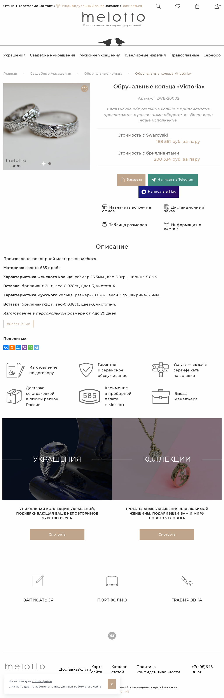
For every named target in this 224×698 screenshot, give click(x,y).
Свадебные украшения (52, 55)
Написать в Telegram (172, 180)
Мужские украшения (100, 55)
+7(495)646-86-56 (203, 669)
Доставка (68, 669)
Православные (184, 55)
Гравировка (186, 589)
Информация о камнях (182, 227)
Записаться (37, 589)
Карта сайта (97, 669)
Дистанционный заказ (184, 209)
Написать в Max (159, 192)
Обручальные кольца (103, 74)
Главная (10, 74)
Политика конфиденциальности (158, 669)
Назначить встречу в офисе (126, 209)
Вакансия (113, 6)
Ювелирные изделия (145, 55)
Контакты (46, 6)
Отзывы (10, 6)
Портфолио (28, 6)
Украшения (14, 55)
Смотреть (57, 535)
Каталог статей (119, 669)
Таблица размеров (124, 225)
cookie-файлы (42, 681)
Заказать (131, 180)
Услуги (84, 669)
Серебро (212, 55)
